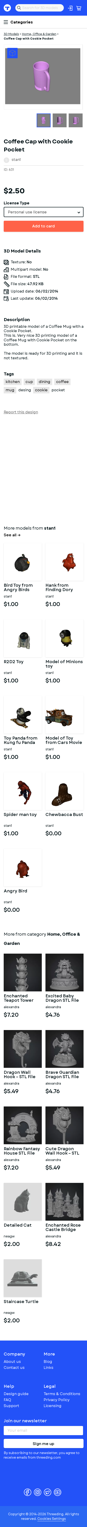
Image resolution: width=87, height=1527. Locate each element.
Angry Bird (15, 891)
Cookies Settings (51, 1518)
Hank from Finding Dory (59, 587)
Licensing (52, 1405)
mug (10, 390)
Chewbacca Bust (64, 815)
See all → (12, 535)
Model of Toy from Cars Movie (63, 740)
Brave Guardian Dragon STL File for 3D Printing (62, 1075)
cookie (41, 390)
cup (29, 381)
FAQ (7, 1399)
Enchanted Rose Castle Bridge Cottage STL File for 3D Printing (63, 1227)
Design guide (16, 1393)
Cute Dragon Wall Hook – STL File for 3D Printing (62, 1151)
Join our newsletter (25, 1421)
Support (11, 1405)
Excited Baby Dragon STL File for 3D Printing (62, 998)
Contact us (14, 1367)
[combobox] (44, 212)
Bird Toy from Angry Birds (18, 587)
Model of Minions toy (64, 664)
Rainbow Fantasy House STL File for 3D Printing (22, 1151)
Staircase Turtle (21, 1302)
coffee (62, 381)
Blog (48, 1361)
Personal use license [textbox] (27, 212)
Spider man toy (20, 815)
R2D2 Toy (14, 662)
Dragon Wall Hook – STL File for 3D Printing (20, 1075)
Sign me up (43, 1443)
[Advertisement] (43, 469)
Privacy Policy (57, 1399)
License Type (16, 203)
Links (48, 1367)
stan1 (16, 159)
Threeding (7, 8)
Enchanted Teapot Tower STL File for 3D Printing (19, 998)
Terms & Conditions (62, 1393)
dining (44, 381)
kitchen (13, 381)
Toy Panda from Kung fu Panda (20, 740)
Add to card (43, 226)
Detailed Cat (18, 1225)
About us (12, 1361)
